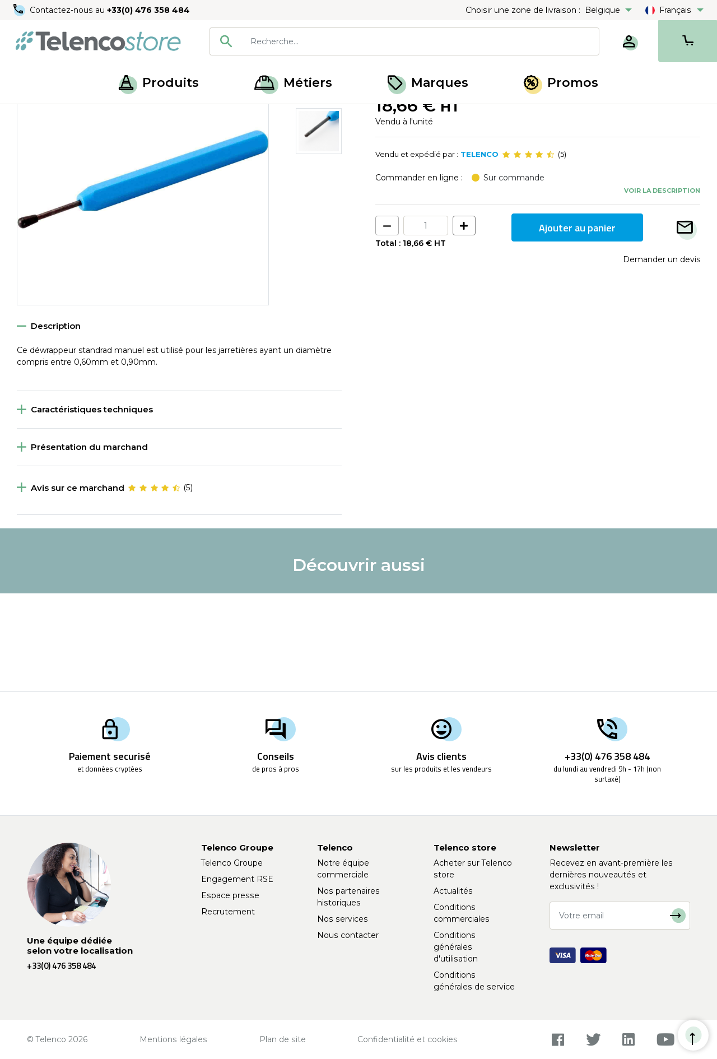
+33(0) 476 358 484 (148, 10)
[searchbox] (420, 41)
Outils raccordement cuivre (189, 116)
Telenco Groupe (232, 863)
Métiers (293, 82)
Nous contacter (348, 935)
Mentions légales (173, 1039)
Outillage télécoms (92, 116)
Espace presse (230, 895)
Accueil (30, 116)
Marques (428, 82)
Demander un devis (661, 358)
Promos (561, 82)
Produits (159, 82)
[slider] (528, 253)
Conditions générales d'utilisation (456, 947)
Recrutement (228, 912)
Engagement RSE (237, 879)
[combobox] (404, 41)
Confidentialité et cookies (407, 1039)
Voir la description (662, 288)
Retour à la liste (51, 140)
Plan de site (282, 1039)
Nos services (342, 919)
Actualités (453, 891)
